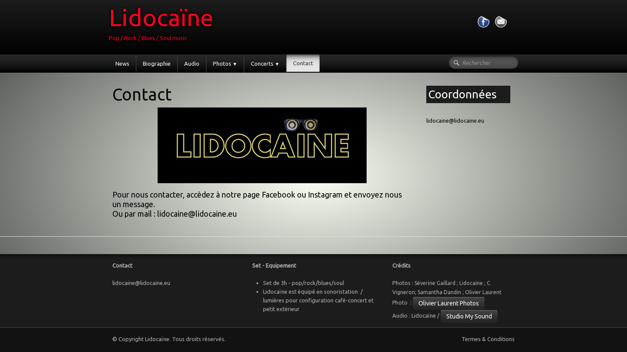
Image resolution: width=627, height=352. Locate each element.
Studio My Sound (469, 316)
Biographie (157, 63)
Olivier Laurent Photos (448, 303)
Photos (225, 63)
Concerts (265, 63)
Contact (303, 63)
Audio (191, 63)
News (122, 63)
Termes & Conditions (488, 339)
